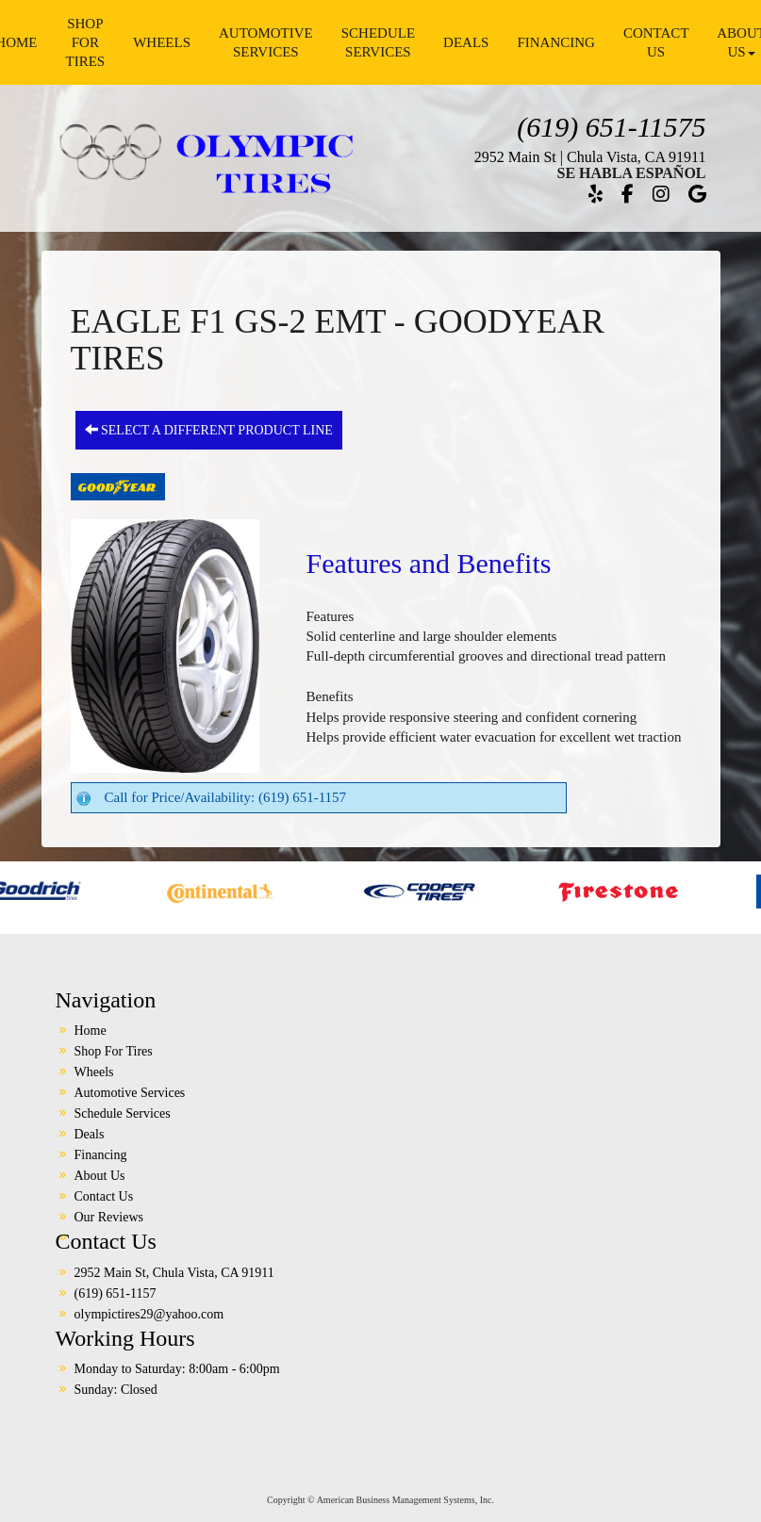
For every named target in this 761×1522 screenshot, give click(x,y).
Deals (465, 42)
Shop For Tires (86, 42)
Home (90, 1030)
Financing (556, 42)
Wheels (161, 42)
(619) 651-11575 (611, 126)
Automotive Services (266, 42)
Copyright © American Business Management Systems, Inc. (380, 1500)
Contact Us (656, 42)
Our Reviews (109, 1217)
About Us (99, 1176)
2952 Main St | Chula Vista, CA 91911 (590, 157)
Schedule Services (378, 42)
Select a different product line (209, 429)
